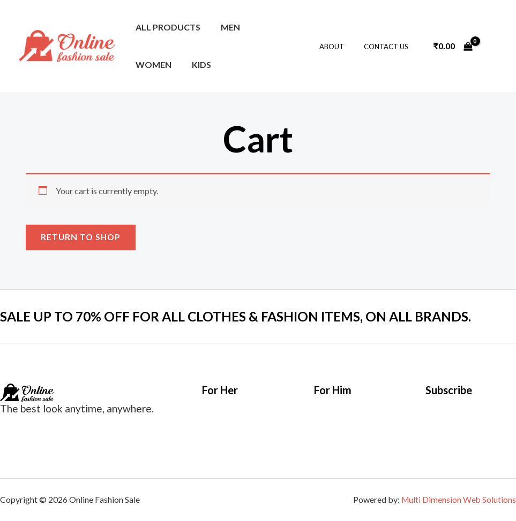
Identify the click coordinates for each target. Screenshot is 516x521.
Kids (143, 64)
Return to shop (82, 237)
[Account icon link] (492, 46)
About (340, 46)
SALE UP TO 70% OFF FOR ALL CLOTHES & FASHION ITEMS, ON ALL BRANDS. (249, 316)
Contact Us (389, 46)
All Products (166, 27)
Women (270, 27)
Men (225, 27)
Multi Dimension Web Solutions (458, 500)
